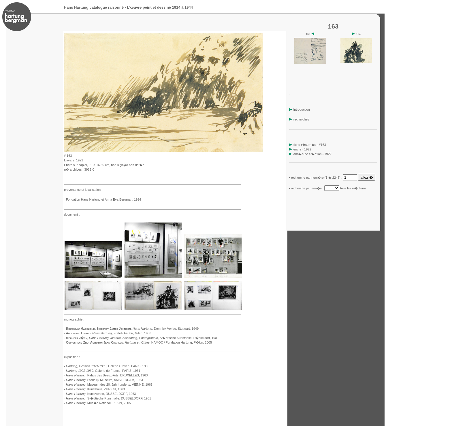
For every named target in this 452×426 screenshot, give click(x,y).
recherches (299, 119)
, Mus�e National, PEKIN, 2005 (98, 403)
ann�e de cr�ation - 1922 (312, 154)
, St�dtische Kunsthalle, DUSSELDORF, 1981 (108, 398)
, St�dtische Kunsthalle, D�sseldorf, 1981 (154, 338)
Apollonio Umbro (78, 333)
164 (356, 34)
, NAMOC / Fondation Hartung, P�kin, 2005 (168, 342)
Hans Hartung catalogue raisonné (94, 7)
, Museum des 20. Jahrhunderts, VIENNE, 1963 (109, 384)
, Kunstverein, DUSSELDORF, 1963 (101, 393)
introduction (299, 109)
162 (310, 34)
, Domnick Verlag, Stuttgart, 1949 (166, 328)
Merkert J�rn (76, 338)
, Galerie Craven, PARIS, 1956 (107, 366)
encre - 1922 (302, 149)
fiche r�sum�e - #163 (309, 144)
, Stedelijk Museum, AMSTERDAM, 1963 (104, 380)
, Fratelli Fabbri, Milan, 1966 (121, 333)
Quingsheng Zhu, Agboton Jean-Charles (94, 342)
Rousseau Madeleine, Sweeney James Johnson (98, 328)
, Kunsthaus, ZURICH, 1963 (95, 389)
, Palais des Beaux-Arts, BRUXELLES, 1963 (107, 375)
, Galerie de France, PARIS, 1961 (103, 370)
